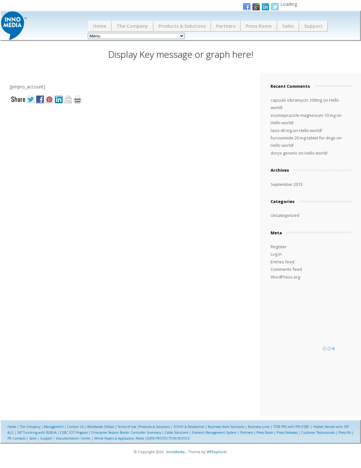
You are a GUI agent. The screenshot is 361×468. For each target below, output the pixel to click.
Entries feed (282, 262)
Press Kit (344, 432)
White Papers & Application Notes (119, 438)
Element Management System (214, 432)
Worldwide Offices (100, 426)
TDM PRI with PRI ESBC (291, 426)
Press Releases (287, 432)
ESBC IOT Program (74, 432)
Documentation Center (73, 438)
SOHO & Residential (188, 426)
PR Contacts (16, 438)
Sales (288, 26)
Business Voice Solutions (226, 426)
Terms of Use (127, 426)
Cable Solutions (176, 432)
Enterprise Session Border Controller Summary (126, 432)
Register (279, 246)
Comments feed (286, 269)
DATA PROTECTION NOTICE (168, 438)
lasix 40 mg (281, 130)
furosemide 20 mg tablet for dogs (303, 138)
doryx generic (284, 153)
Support (313, 26)
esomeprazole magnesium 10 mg (303, 115)
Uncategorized (285, 215)
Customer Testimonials (318, 432)
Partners (225, 26)
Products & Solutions (182, 26)
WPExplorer (217, 451)
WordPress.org (285, 277)
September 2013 (287, 184)
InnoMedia (175, 451)
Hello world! (282, 123)
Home (99, 26)
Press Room (259, 26)
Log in (276, 254)
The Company (132, 26)
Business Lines (259, 426)
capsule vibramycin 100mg (296, 100)
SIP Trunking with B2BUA (37, 432)
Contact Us (75, 426)
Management (54, 426)
